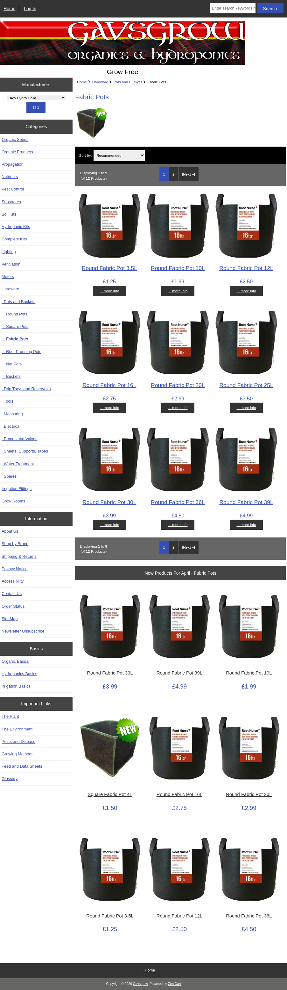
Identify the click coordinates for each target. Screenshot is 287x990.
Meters (8, 276)
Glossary (10, 778)
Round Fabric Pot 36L (178, 502)
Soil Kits (9, 214)
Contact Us (12, 593)
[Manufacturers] (36, 97)
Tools (7, 401)
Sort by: (85, 155)
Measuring (12, 414)
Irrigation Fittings (17, 488)
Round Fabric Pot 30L (109, 502)
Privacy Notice (14, 568)
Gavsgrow (140, 984)
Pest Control (13, 189)
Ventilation (11, 264)
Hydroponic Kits (16, 226)
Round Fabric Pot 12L (246, 268)
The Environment (17, 729)
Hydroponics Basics (19, 673)
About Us (10, 531)
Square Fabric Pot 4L (110, 794)
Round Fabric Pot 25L (246, 385)
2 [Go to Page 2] (173, 174)
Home (9, 8)
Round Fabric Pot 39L (246, 502)
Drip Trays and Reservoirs (26, 388)
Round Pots (14, 314)
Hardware (100, 82)
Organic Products (17, 151)
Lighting (9, 251)
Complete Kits (14, 239)
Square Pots (15, 326)
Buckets (11, 376)
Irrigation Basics (16, 686)
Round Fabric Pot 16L (109, 385)
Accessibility (13, 581)
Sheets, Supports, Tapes (25, 451)
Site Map (10, 618)
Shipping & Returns (19, 556)
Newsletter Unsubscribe (23, 631)
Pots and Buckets (128, 82)
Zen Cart (174, 984)
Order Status (13, 606)
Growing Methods (17, 753)
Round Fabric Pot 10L (178, 268)
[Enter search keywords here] (233, 8)
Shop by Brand (15, 543)
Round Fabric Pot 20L (178, 385)
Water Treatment (18, 463)
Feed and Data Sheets (22, 766)
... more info (109, 291)
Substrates (11, 201)
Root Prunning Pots (21, 351)
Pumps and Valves (19, 438)
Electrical (11, 426)
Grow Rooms (13, 501)
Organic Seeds (15, 139)
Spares (9, 476)
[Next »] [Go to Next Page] (188, 174)
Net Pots (12, 364)
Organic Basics (15, 661)
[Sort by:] (119, 155)
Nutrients (10, 176)
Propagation (13, 164)
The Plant (10, 716)
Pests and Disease (18, 741)
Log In (30, 8)
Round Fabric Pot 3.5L (109, 268)
